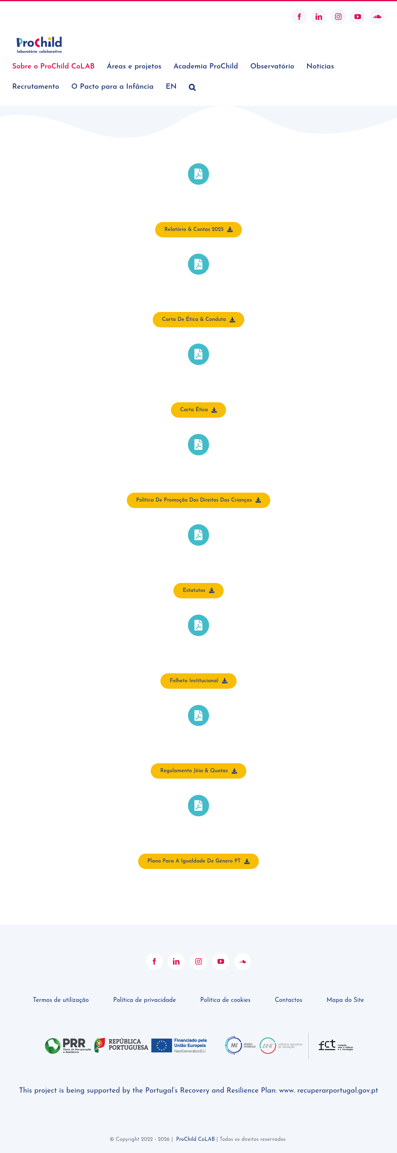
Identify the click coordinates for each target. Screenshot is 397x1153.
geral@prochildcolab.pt (42, 16)
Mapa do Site (345, 1000)
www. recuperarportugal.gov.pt (328, 1091)
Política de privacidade (144, 1000)
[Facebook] (154, 961)
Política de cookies (225, 1000)
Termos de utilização (61, 1000)
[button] (192, 87)
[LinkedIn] (176, 961)
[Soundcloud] (242, 961)
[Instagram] (198, 961)
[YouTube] (220, 961)
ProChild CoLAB (195, 1139)
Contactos (288, 1000)
